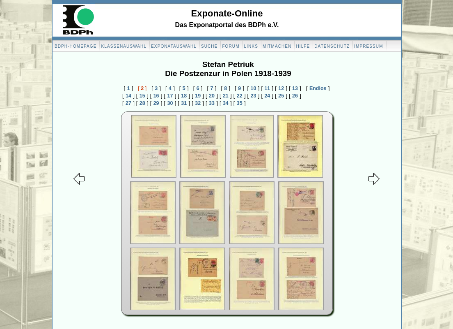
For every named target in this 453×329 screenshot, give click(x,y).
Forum (230, 46)
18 (184, 96)
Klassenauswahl (123, 46)
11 (267, 88)
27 (128, 103)
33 (212, 103)
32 (198, 103)
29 (156, 103)
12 (281, 88)
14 (128, 96)
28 (142, 103)
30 (170, 103)
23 (253, 96)
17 (170, 96)
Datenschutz (332, 46)
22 (240, 96)
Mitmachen (277, 46)
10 (253, 88)
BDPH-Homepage (75, 46)
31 (184, 103)
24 (267, 96)
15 (142, 96)
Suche (209, 46)
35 (240, 103)
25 (281, 96)
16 (156, 96)
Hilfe (303, 46)
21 (226, 96)
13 (295, 88)
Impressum (368, 46)
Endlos (318, 88)
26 (295, 96)
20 (212, 96)
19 (198, 96)
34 (226, 103)
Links (251, 46)
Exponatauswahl (174, 46)
